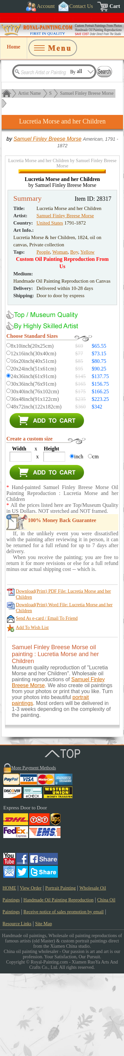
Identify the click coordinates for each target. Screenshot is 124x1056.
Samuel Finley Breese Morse (86, 93)
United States (49, 305)
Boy (74, 334)
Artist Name (29, 93)
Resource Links (17, 1006)
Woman (59, 334)
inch (78, 539)
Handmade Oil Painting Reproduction (58, 982)
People (43, 334)
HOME (9, 970)
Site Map (43, 1006)
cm (95, 539)
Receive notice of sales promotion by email (63, 994)
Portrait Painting (60, 970)
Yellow (87, 334)
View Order (31, 970)
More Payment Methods (33, 850)
